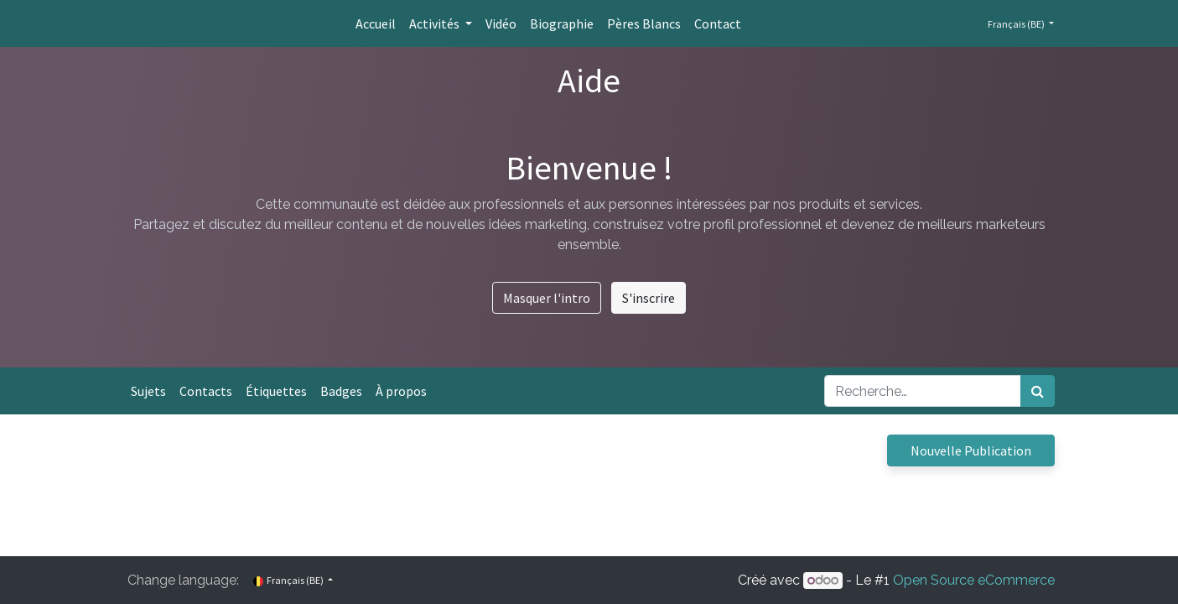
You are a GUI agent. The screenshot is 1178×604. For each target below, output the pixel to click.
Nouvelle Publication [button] (971, 450)
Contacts (205, 391)
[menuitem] (375, 23)
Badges (341, 391)
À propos (401, 391)
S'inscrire (648, 297)
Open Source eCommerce (974, 580)
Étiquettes (276, 391)
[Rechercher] (1037, 391)
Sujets (148, 391)
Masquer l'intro (546, 297)
